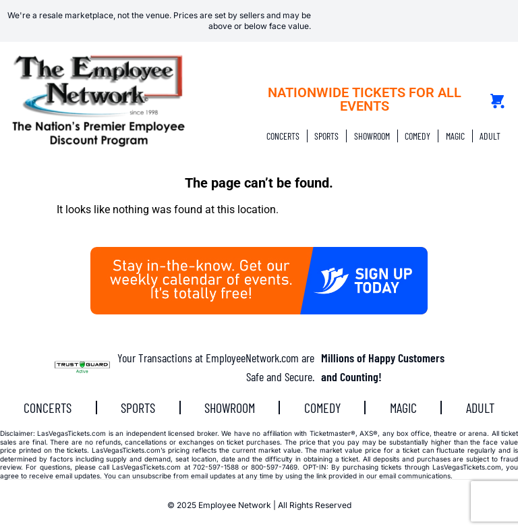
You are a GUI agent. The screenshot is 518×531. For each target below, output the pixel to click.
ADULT (490, 136)
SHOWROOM (372, 136)
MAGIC (455, 136)
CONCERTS (282, 136)
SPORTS (326, 136)
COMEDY (417, 136)
